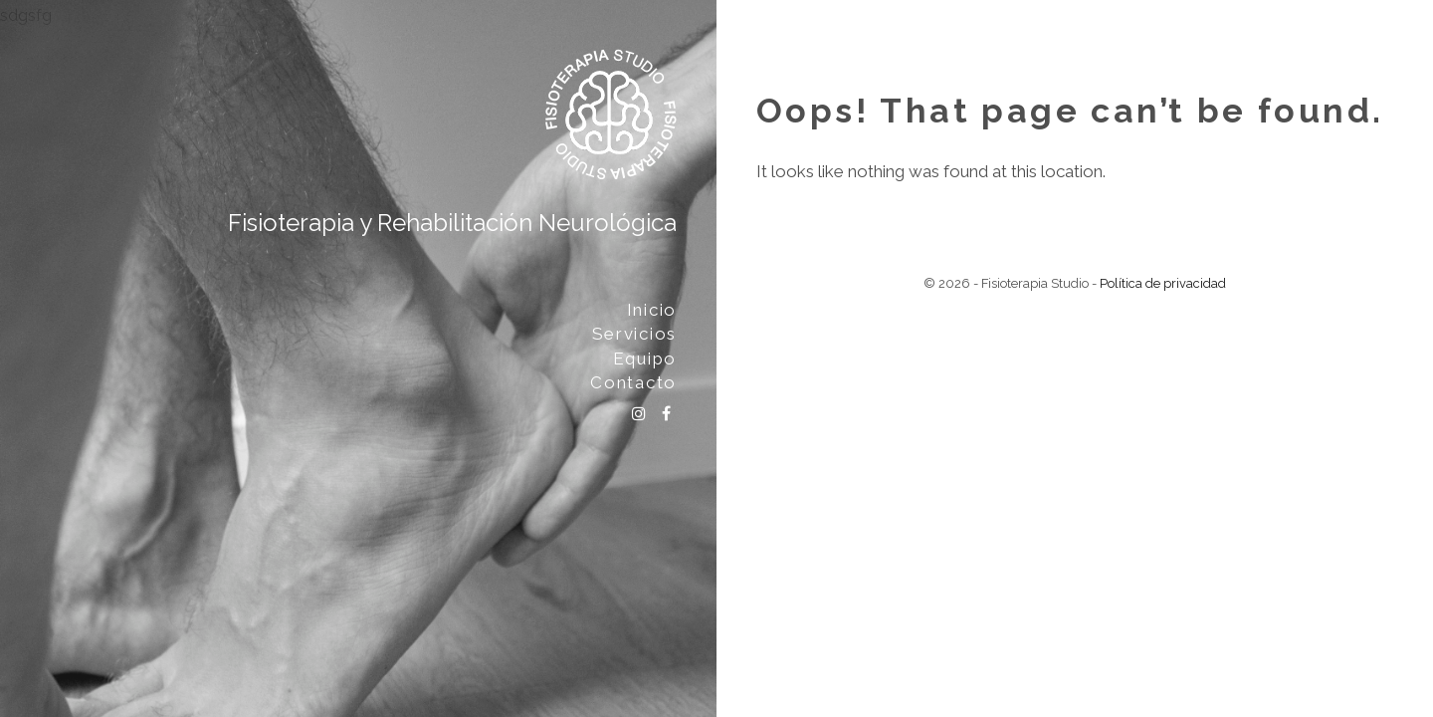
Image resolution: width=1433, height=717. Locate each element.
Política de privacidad (1163, 283)
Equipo (645, 358)
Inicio (652, 310)
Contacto (633, 382)
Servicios (634, 334)
